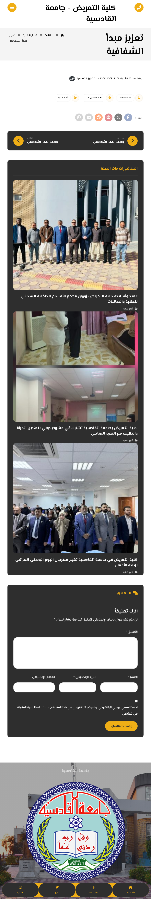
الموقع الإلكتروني (43, 677)
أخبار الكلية (63, 98)
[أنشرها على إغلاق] (118, 117)
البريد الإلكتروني (84, 677)
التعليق (132, 632)
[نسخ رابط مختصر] (79, 117)
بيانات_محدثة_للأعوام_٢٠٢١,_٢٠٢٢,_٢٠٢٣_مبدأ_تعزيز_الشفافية (110, 79)
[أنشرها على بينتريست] (108, 117)
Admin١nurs (125, 98)
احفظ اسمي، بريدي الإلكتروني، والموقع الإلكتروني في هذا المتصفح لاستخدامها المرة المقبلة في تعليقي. (77, 710)
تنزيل (72, 79)
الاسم (133, 677)
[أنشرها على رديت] (99, 117)
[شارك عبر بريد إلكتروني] (89, 117)
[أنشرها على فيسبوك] (128, 117)
